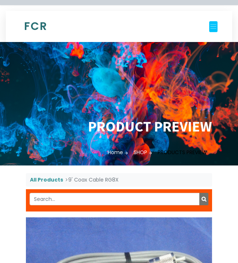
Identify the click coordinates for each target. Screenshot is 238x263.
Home (115, 152)
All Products (46, 179)
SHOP (140, 152)
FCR (35, 26)
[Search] (203, 199)
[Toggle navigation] (213, 26)
